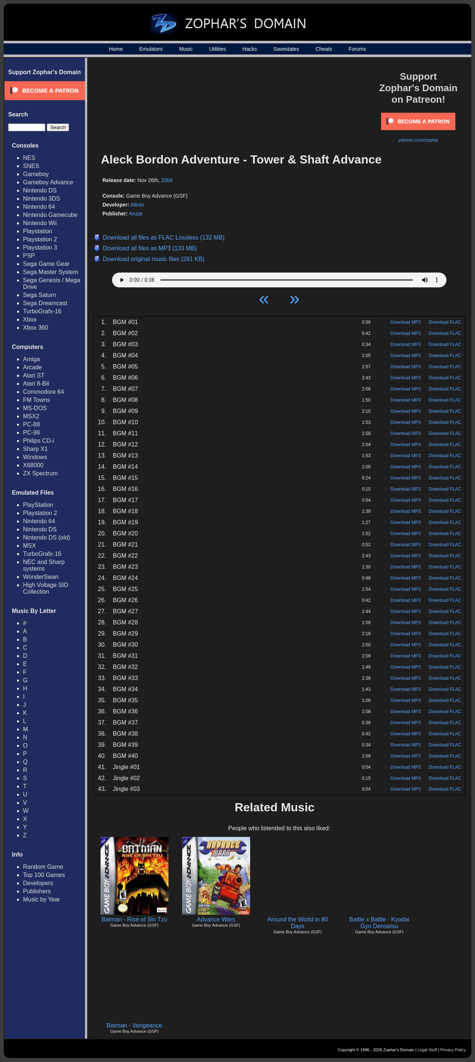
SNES (31, 166)
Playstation (37, 231)
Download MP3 (405, 322)
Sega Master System (50, 272)
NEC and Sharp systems (44, 565)
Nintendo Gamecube (50, 215)
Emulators (151, 49)
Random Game (43, 867)
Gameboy (36, 174)
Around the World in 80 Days (297, 922)
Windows (35, 457)
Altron (137, 205)
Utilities (217, 49)
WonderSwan (41, 577)
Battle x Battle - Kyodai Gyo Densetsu (379, 922)
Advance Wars (216, 919)
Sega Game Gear (46, 264)
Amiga (31, 359)
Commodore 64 (43, 392)
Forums (357, 49)
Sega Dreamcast (45, 303)
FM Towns (36, 400)
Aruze (136, 214)
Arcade (32, 367)
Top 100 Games (44, 875)
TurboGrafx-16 (42, 311)
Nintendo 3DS (41, 198)
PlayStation (38, 505)
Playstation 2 (40, 239)
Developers (38, 883)
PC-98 (31, 432)
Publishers (37, 891)
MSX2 (31, 416)
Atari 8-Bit (36, 383)
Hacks (249, 49)
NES (29, 158)
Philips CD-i (38, 441)
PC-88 (31, 424)
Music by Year (41, 899)
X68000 (33, 465)
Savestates (286, 49)
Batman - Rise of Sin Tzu (134, 919)
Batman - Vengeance (134, 1025)
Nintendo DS (40, 190)
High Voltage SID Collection (45, 588)
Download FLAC (445, 322)
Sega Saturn (39, 295)
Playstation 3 (40, 247)
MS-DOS (35, 408)
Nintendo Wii (40, 223)
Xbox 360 (35, 327)
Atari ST (34, 375)
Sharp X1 (35, 449)
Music (186, 49)
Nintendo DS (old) (46, 537)
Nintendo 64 (39, 207)
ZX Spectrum (40, 473)
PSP (29, 256)
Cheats (323, 49)
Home (115, 49)
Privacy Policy (453, 1050)
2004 (167, 180)
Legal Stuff (427, 1050)
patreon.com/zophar (418, 140)
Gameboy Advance (48, 182)
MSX (29, 545)
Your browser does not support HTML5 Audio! (279, 278)
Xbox (29, 319)
